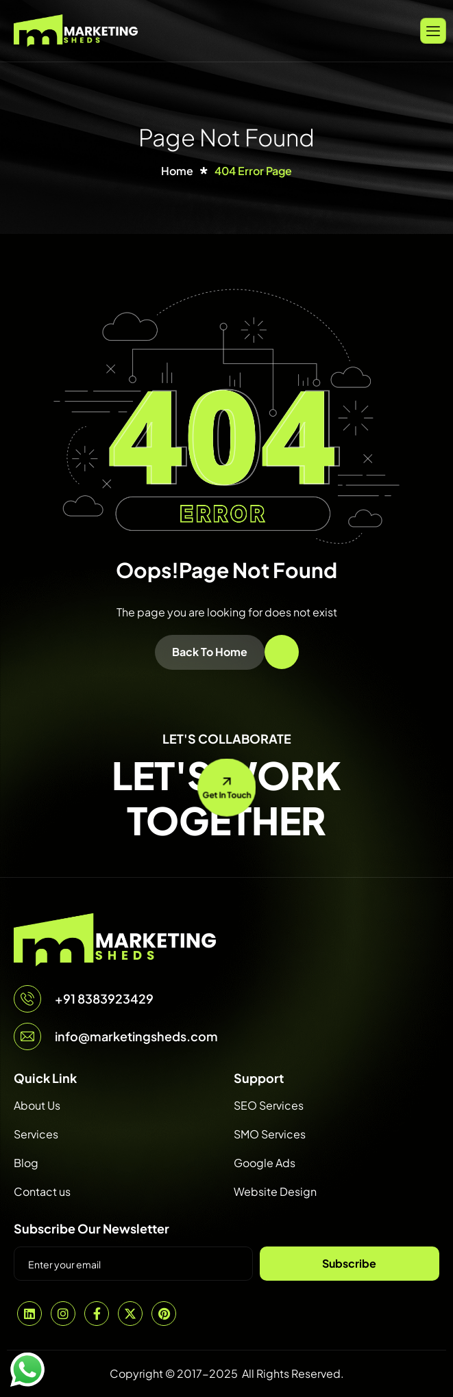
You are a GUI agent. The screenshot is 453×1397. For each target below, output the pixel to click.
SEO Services (269, 1105)
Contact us (42, 1191)
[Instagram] (63, 1313)
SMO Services (270, 1134)
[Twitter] (130, 1313)
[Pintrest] (163, 1313)
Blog (26, 1163)
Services (36, 1134)
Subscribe (349, 1263)
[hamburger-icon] (433, 30)
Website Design (275, 1191)
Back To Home (209, 651)
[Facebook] (96, 1313)
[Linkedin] (29, 1313)
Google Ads (264, 1163)
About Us (37, 1105)
